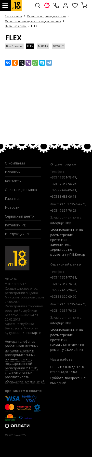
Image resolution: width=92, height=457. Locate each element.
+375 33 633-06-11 (63, 196)
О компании (15, 163)
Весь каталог (13, 16)
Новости (12, 207)
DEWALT (58, 46)
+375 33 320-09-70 (63, 296)
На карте (33, 332)
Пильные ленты (15, 26)
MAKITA (43, 46)
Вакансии (13, 172)
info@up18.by (60, 223)
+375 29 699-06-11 (63, 190)
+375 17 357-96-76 (63, 183)
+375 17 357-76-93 (63, 210)
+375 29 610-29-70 (63, 290)
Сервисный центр (19, 216)
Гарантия (13, 198)
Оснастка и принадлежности (46, 16)
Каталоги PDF (16, 225)
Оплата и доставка (21, 189)
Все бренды (14, 46)
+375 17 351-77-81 (63, 277)
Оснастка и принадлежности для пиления (33, 21)
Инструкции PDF (18, 234)
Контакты (13, 180)
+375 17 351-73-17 (63, 177)
